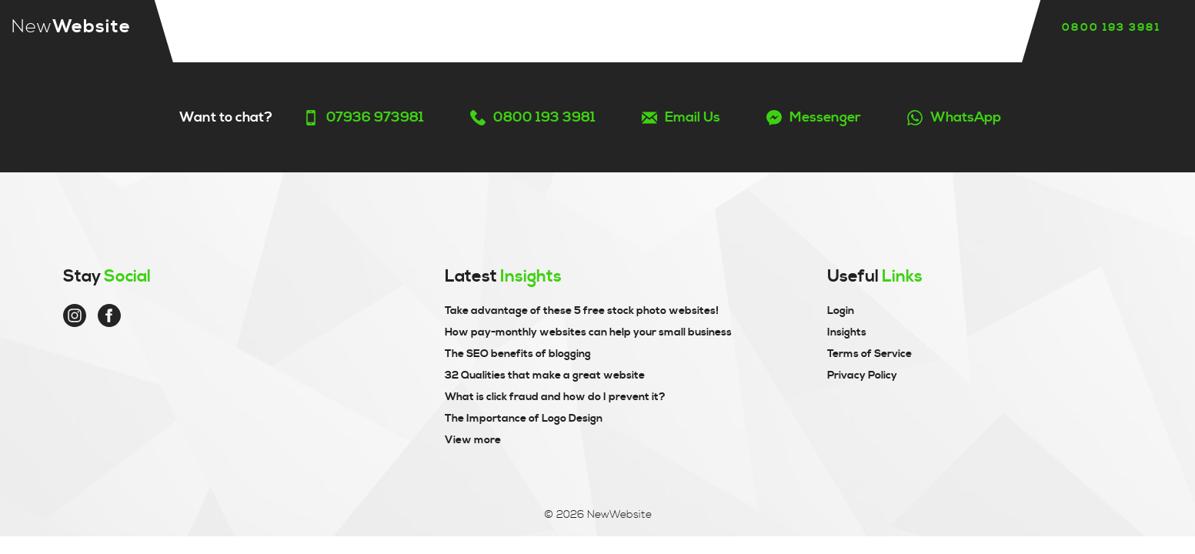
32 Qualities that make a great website (545, 375)
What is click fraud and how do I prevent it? (555, 397)
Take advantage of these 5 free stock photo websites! (582, 311)
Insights (688, 28)
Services (386, 28)
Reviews (592, 28)
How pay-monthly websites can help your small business (588, 332)
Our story (490, 28)
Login (840, 311)
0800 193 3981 (1111, 28)
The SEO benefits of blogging (518, 354)
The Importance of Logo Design (524, 419)
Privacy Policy (862, 375)
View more (473, 440)
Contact (784, 28)
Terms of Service (869, 354)
